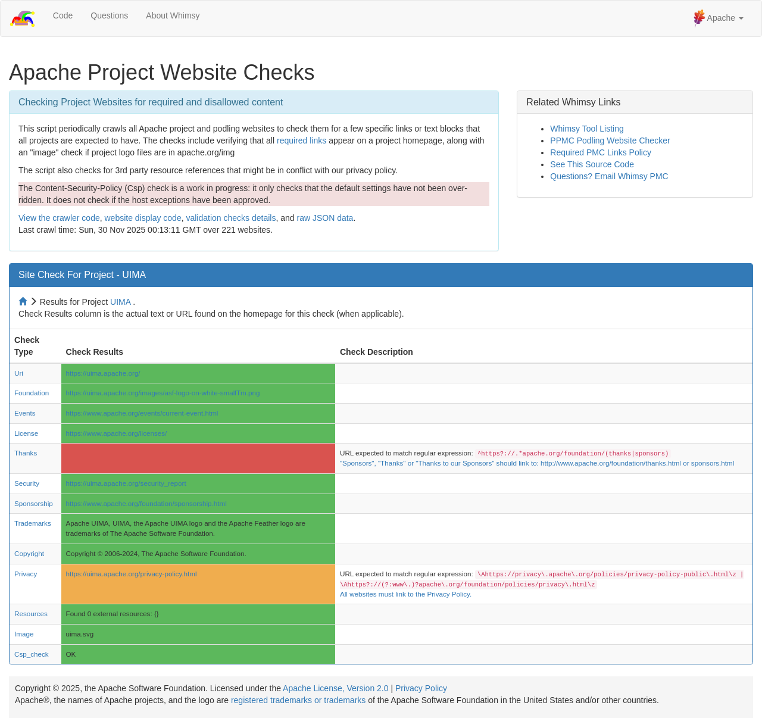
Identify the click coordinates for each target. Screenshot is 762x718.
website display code (142, 218)
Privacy (25, 573)
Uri (18, 373)
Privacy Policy (421, 688)
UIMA (120, 302)
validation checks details (231, 218)
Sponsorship (33, 503)
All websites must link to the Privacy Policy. (405, 594)
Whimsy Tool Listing (586, 128)
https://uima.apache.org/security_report (126, 483)
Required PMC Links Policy (600, 152)
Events (25, 413)
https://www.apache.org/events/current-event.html (142, 413)
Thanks (25, 453)
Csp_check (31, 654)
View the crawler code (59, 218)
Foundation (31, 393)
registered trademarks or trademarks (298, 700)
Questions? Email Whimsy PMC (609, 176)
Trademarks (32, 523)
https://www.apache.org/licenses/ (116, 433)
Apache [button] (719, 18)
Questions (109, 15)
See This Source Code (592, 164)
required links (301, 140)
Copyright (29, 553)
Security (26, 483)
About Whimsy (172, 15)
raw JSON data (324, 218)
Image (23, 634)
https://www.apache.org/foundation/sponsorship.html (146, 503)
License (26, 433)
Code (63, 15)
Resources (31, 613)
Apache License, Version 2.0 (335, 688)
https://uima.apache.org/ (103, 373)
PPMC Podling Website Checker (610, 140)
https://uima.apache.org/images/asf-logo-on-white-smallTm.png (163, 393)
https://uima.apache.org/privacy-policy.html (131, 573)
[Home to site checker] (23, 302)
